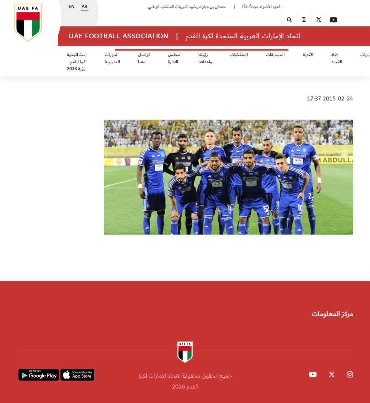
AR (84, 7)
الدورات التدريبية (112, 58)
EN (71, 7)
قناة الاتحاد (336, 58)
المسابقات (275, 55)
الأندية (308, 55)
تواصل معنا (144, 58)
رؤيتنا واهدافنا (205, 58)
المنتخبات (239, 55)
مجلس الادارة (174, 58)
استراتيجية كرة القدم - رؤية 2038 (77, 62)
